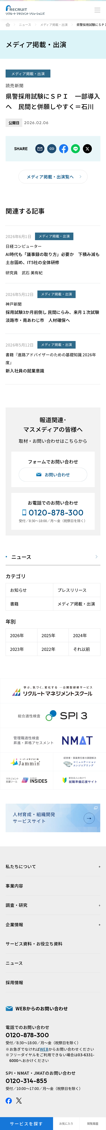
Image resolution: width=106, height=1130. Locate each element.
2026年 (17, 635)
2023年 (17, 649)
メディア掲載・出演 (54, 24)
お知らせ (18, 590)
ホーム (8, 24)
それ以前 (81, 649)
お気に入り (66, 1123)
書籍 (14, 604)
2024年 (80, 635)
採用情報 (14, 982)
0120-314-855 (26, 1081)
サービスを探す (26, 1123)
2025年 (48, 635)
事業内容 (14, 886)
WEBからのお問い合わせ (42, 1008)
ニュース (25, 24)
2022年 (48, 649)
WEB (44, 1049)
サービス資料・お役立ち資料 (34, 944)
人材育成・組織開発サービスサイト (52, 817)
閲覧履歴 (92, 1123)
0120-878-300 (27, 1035)
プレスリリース (72, 590)
